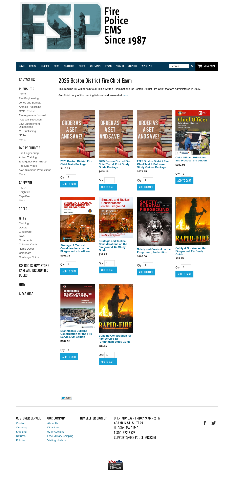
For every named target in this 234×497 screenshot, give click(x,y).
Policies (20, 440)
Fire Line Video (28, 165)
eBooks (45, 66)
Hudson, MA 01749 (126, 427)
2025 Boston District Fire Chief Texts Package (76, 163)
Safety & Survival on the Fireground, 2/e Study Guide (190, 251)
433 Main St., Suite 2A (128, 423)
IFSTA (22, 94)
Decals (23, 227)
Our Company (56, 418)
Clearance (26, 293)
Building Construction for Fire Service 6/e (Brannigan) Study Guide (115, 338)
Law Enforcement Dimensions (29, 125)
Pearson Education (30, 119)
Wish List (147, 66)
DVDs (56, 66)
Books (32, 66)
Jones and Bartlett (30, 102)
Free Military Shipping (60, 435)
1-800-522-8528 (124, 432)
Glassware (25, 231)
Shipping (21, 431)
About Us (52, 423)
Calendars (25, 252)
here (125, 95)
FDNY (22, 284)
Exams (108, 66)
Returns (21, 435)
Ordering (21, 427)
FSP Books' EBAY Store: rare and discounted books (34, 270)
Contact (20, 423)
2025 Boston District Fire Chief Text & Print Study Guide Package (114, 164)
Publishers (26, 89)
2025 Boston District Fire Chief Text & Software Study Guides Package (153, 164)
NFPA (22, 135)
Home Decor (26, 248)
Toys (21, 236)
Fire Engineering (29, 98)
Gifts (82, 66)
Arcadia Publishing (30, 106)
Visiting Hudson (56, 440)
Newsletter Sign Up (93, 418)
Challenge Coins (29, 257)
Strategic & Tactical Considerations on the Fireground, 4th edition (75, 248)
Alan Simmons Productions (35, 170)
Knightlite (24, 192)
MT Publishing (27, 131)
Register (132, 66)
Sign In (120, 66)
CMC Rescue (27, 111)
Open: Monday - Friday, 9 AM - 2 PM (137, 418)
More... (23, 139)
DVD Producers (29, 147)
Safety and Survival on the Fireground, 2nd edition (154, 251)
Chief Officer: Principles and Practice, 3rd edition (191, 159)
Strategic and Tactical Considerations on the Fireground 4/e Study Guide (113, 246)
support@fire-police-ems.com (135, 437)
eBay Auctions (55, 431)
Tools (23, 208)
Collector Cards (28, 244)
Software (95, 66)
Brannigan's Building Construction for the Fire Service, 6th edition (76, 333)
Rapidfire (24, 196)
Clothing (69, 66)
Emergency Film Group (33, 161)
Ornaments (25, 240)
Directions (53, 427)
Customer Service (28, 418)
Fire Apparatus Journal (32, 115)
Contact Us (27, 79)
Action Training (28, 157)
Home (22, 66)
